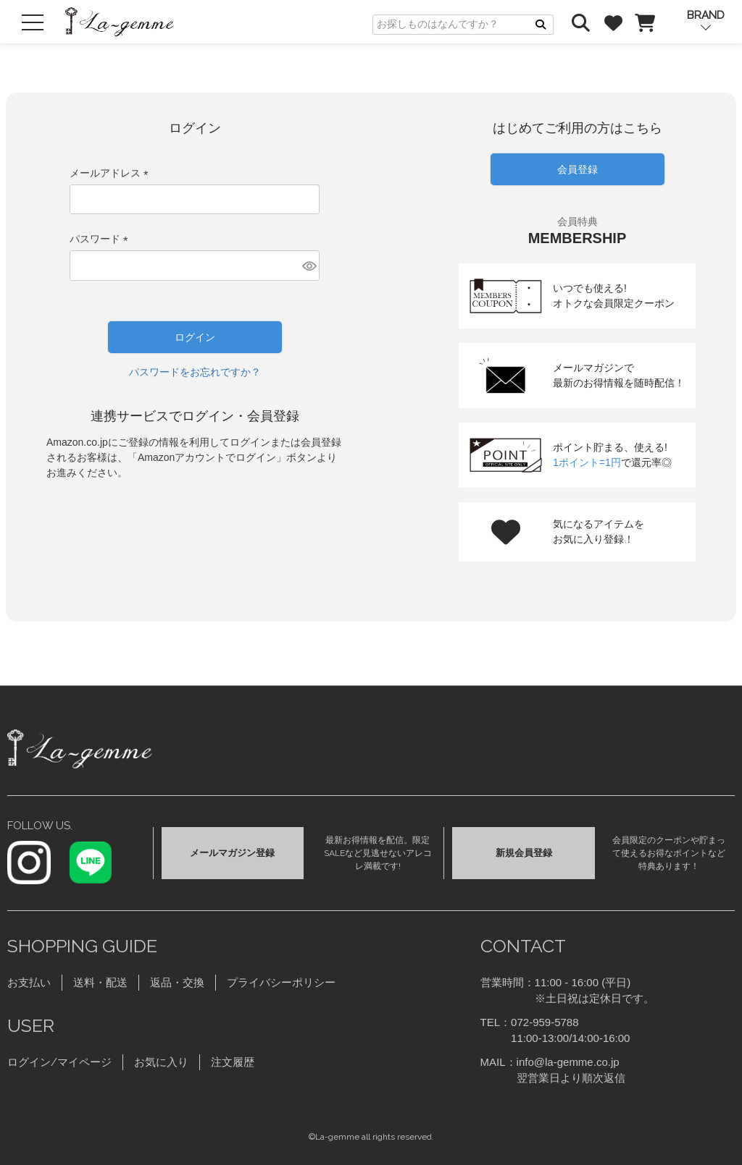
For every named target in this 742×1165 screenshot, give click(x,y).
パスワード (101, 239)
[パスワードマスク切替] (309, 265)
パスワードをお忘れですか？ (195, 372)
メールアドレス (112, 173)
